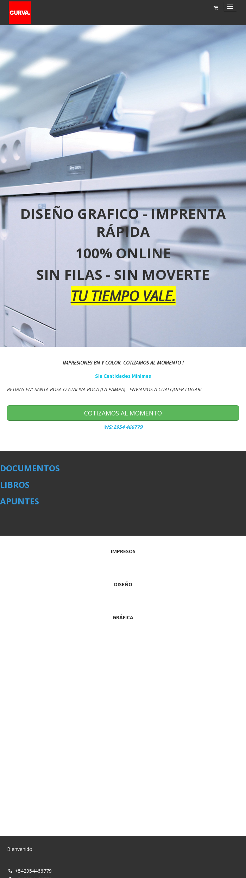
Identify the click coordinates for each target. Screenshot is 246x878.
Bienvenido (19, 849)
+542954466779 (33, 870)
